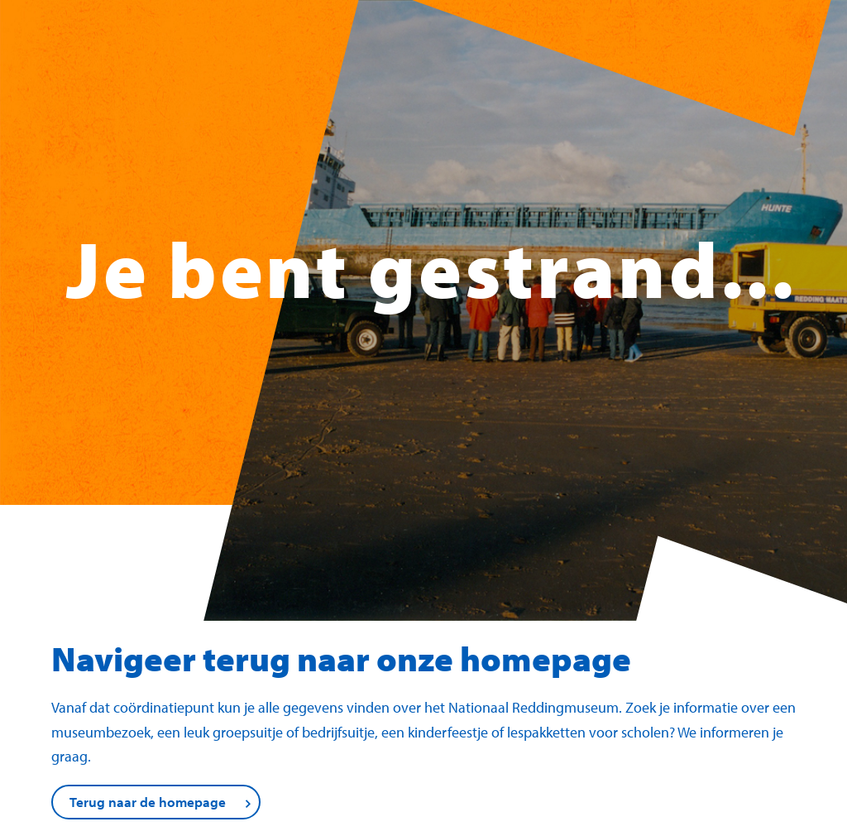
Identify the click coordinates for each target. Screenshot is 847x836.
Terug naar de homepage (147, 801)
